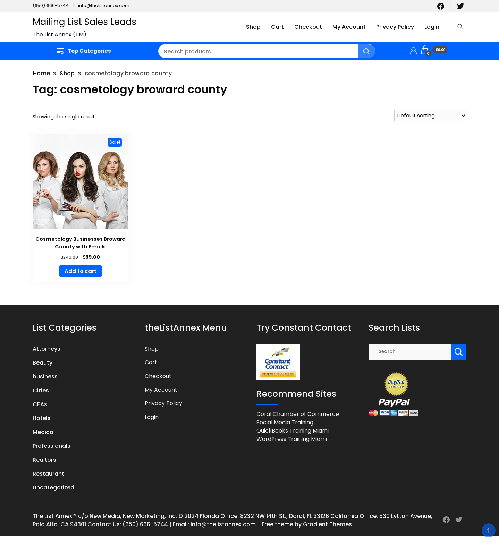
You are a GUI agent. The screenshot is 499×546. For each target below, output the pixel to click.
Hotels (42, 418)
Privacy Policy (395, 27)
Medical (44, 432)
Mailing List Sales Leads (84, 22)
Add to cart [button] (80, 271)
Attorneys (46, 349)
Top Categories (84, 50)
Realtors (44, 460)
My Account (349, 27)
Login (431, 27)
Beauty (42, 363)
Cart (277, 27)
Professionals (51, 446)
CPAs (40, 404)
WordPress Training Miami (291, 439)
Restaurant (48, 474)
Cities (41, 390)
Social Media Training (284, 422)
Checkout (308, 27)
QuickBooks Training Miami (292, 431)
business (45, 377)
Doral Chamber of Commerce (297, 414)
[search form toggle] (460, 26)
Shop (253, 27)
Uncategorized (53, 488)
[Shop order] (430, 115)
